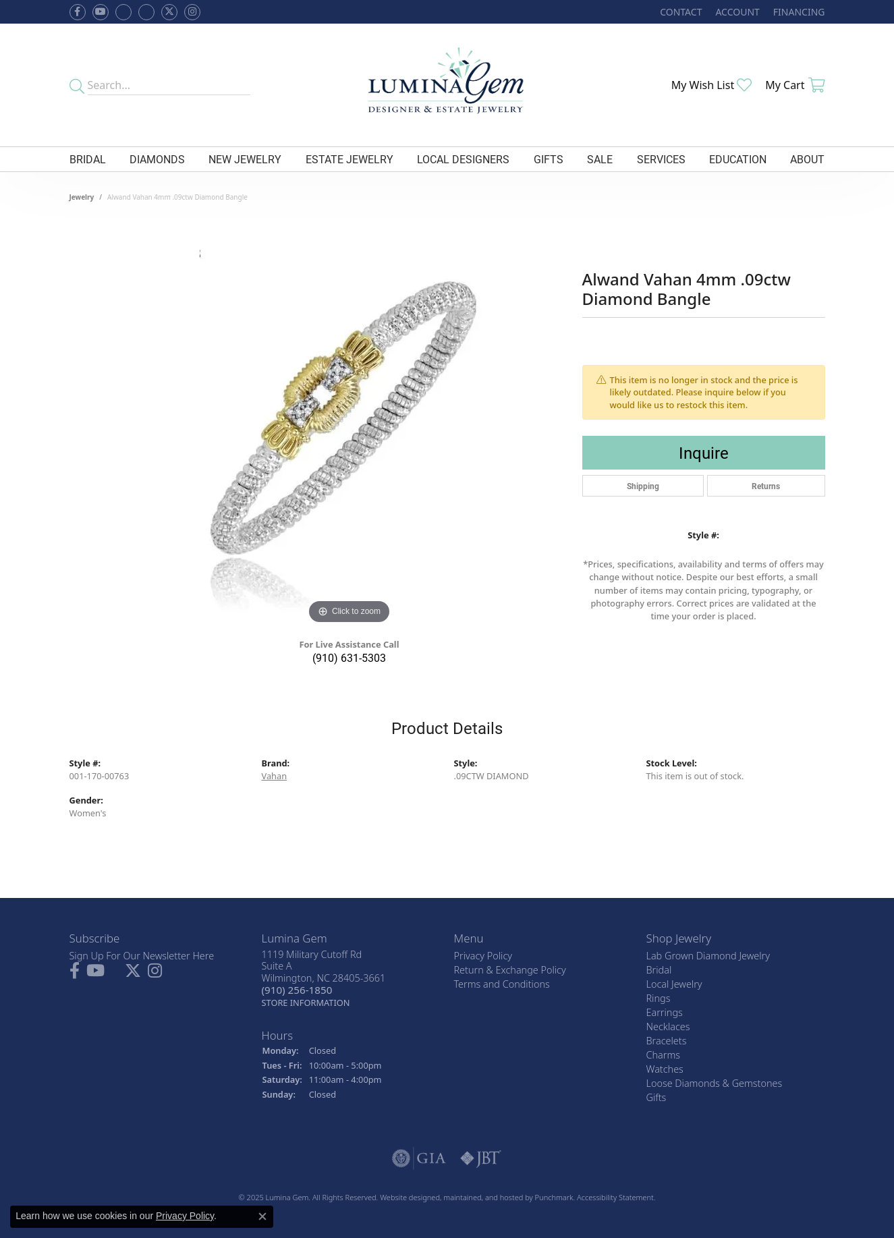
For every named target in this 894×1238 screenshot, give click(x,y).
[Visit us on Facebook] (123, 12)
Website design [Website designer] (405, 1197)
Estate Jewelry (349, 159)
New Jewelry (244, 159)
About (807, 159)
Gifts (548, 159)
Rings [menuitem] (658, 998)
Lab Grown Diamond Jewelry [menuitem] (708, 955)
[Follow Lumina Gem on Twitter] (169, 12)
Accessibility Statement (615, 1197)
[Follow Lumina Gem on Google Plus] (146, 12)
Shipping (643, 485)
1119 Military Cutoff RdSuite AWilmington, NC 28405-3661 (324, 978)
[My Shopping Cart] (795, 85)
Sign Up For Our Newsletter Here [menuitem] (142, 955)
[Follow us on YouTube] (100, 12)
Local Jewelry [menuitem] (674, 984)
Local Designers (463, 159)
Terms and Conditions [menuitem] (502, 984)
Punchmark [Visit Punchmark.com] (554, 1197)
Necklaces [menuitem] (668, 1026)
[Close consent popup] (262, 1216)
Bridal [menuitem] (659, 969)
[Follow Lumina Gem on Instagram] (192, 12)
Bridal (87, 159)
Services (661, 159)
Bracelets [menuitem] (666, 1040)
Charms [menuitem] (663, 1054)
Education (737, 159)
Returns (766, 485)
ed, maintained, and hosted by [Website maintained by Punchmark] (482, 1197)
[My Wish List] (711, 85)
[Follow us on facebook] (77, 12)
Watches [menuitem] (664, 1069)
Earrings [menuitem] (664, 1012)
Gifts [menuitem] (656, 1097)
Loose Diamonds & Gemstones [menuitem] (714, 1083)
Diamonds (157, 159)
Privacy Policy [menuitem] (483, 955)
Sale (600, 159)
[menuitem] (419, 1158)
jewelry (81, 197)
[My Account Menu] (737, 12)
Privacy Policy (185, 1215)
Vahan (274, 776)
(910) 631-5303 (349, 657)
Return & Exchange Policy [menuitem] (510, 969)
